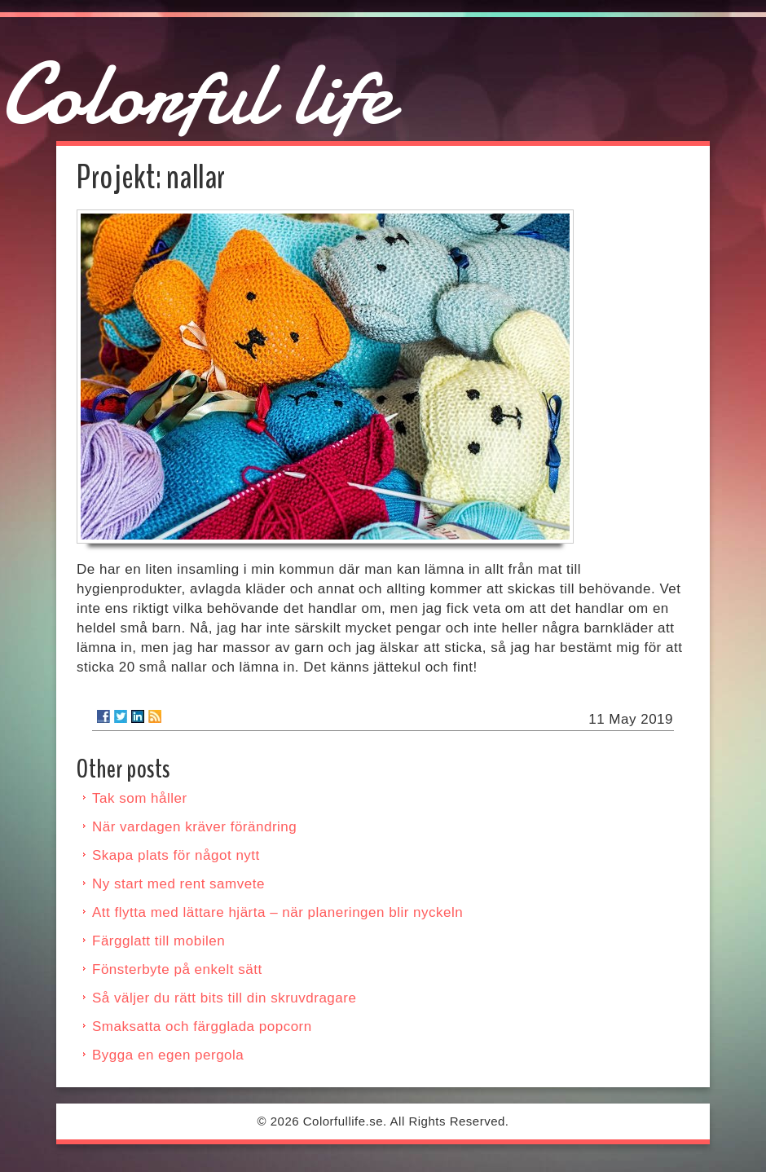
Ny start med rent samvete (178, 884)
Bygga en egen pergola (168, 1055)
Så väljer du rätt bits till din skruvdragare (224, 998)
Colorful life (196, 94)
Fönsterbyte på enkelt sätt (177, 969)
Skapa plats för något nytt (176, 855)
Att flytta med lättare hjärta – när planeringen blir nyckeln (277, 912)
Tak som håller (139, 798)
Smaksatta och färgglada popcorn (202, 1026)
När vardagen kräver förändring (194, 827)
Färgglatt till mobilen (158, 941)
